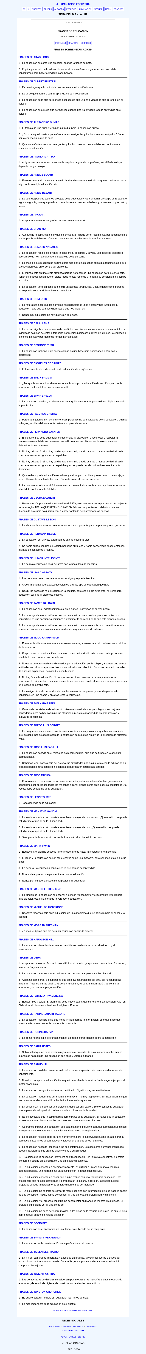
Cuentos (37, 9)
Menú (108, 9)
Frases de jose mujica (35, 775)
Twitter (66, 1327)
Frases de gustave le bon (37, 519)
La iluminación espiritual (73, 4)
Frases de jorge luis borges (40, 725)
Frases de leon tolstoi (35, 797)
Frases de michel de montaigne (41, 907)
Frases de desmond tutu (36, 345)
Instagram (67, 1330)
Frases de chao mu (32, 229)
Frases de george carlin (37, 497)
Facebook (78, 1327)
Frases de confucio (33, 299)
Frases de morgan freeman (38, 925)
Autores (59, 9)
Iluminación (85, 9)
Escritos (71, 9)
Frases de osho (30, 957)
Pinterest (91, 1327)
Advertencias (68, 1337)
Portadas (60, 43)
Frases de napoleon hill (36, 939)
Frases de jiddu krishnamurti (40, 637)
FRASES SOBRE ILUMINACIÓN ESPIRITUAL (73, 1310)
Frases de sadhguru (33, 1064)
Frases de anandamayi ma (37, 156)
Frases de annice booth (36, 174)
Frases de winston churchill (40, 1291)
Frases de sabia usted (35, 1046)
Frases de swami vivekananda (40, 1237)
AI (28, 9)
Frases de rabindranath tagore (42, 1014)
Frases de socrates (33, 1223)
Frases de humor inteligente (40, 558)
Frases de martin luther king (40, 889)
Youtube (79, 1330)
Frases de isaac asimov (35, 572)
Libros (81, 1337)
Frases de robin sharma (36, 1032)
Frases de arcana (32, 214)
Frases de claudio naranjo (38, 247)
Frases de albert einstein (37, 81)
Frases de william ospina (37, 1273)
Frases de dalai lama (34, 323)
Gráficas (119, 9)
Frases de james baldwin (37, 603)
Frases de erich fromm (35, 377)
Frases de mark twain (34, 846)
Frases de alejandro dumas (39, 122)
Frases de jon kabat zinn (37, 703)
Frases (48, 9)
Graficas (73, 43)
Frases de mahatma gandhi (38, 811)
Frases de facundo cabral (38, 413)
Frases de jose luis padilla (38, 747)
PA (24, 9)
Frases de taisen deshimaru (39, 1252)
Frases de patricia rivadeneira (41, 996)
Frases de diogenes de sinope (40, 363)
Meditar (98, 9)
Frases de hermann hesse (37, 534)
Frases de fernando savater (39, 432)
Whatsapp (54, 1327)
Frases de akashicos (34, 57)
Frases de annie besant (35, 192)
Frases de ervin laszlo (35, 395)
